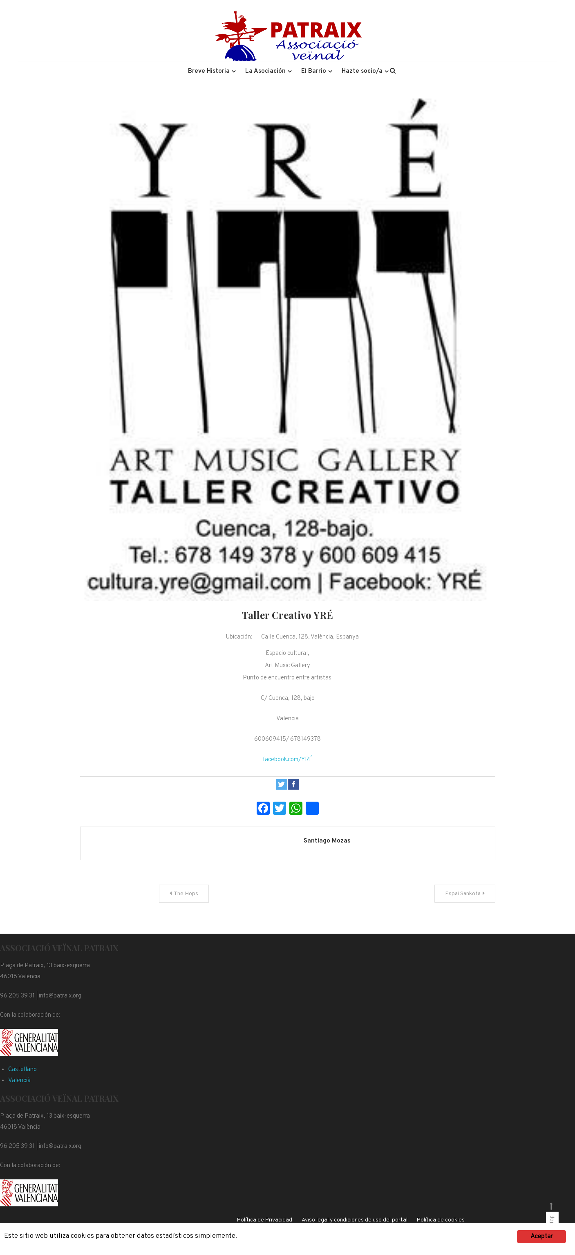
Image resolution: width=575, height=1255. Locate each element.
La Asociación (265, 71)
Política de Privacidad (264, 1220)
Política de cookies (441, 1220)
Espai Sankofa (463, 893)
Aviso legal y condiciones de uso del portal (354, 1220)
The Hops (186, 893)
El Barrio (313, 71)
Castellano (22, 1069)
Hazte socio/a (362, 71)
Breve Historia (209, 71)
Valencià (19, 1081)
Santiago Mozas (327, 841)
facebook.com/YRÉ (288, 760)
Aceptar (541, 1237)
